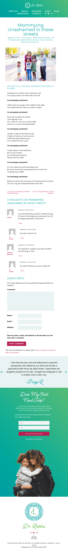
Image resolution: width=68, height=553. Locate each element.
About (24, 11)
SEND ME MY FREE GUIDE (34, 433)
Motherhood (39, 38)
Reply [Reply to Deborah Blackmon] (20, 256)
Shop (47, 11)
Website (10, 327)
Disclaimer (50, 543)
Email (10, 321)
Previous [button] (1, 372)
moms (41, 40)
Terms (57, 543)
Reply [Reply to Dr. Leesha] (22, 238)
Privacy (34, 545)
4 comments (27, 38)
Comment (11, 289)
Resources (22, 13)
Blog (56, 11)
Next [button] (66, 372)
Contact (36, 13)
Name (10, 315)
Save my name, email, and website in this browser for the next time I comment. (30, 336)
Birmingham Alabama (25, 40)
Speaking (36, 11)
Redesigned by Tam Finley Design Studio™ (34, 547)
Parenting (47, 38)
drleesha (35, 40)
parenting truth (33, 42)
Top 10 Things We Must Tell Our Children (43, 192)
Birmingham (13, 40)
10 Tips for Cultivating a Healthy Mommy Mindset (18, 192)
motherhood (48, 40)
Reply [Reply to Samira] (20, 223)
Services (13, 11)
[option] (34, 372)
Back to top (34, 537)
